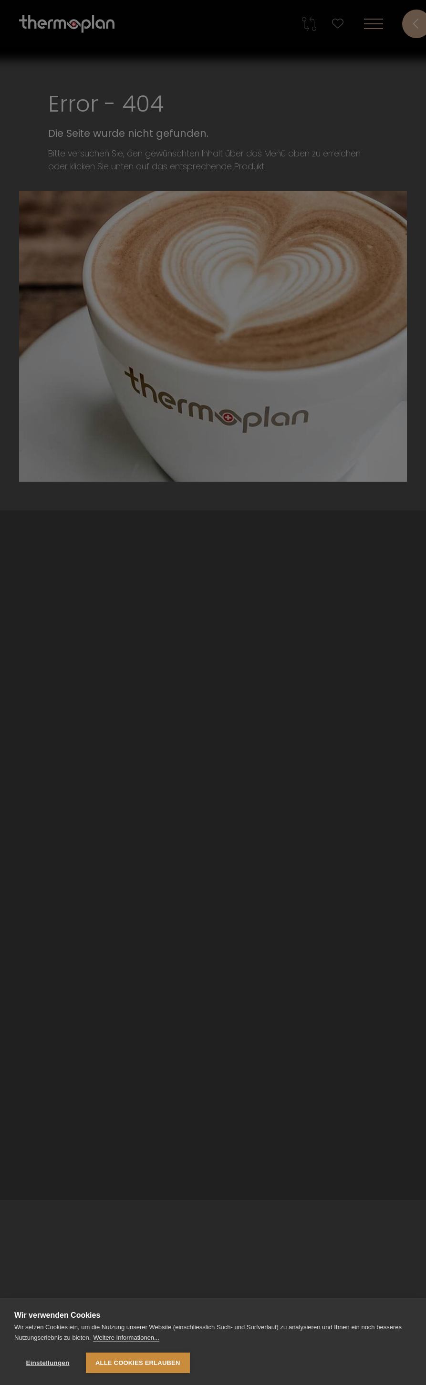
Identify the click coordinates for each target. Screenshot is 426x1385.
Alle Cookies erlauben (137, 1362)
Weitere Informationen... (126, 1337)
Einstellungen (47, 1362)
